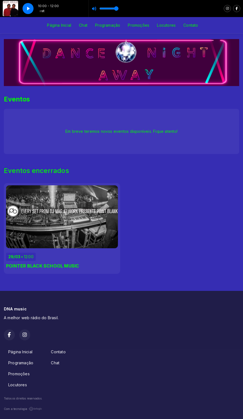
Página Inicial (59, 25)
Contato (190, 25)
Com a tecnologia (23, 409)
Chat (83, 25)
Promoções (138, 25)
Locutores (166, 25)
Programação (107, 25)
